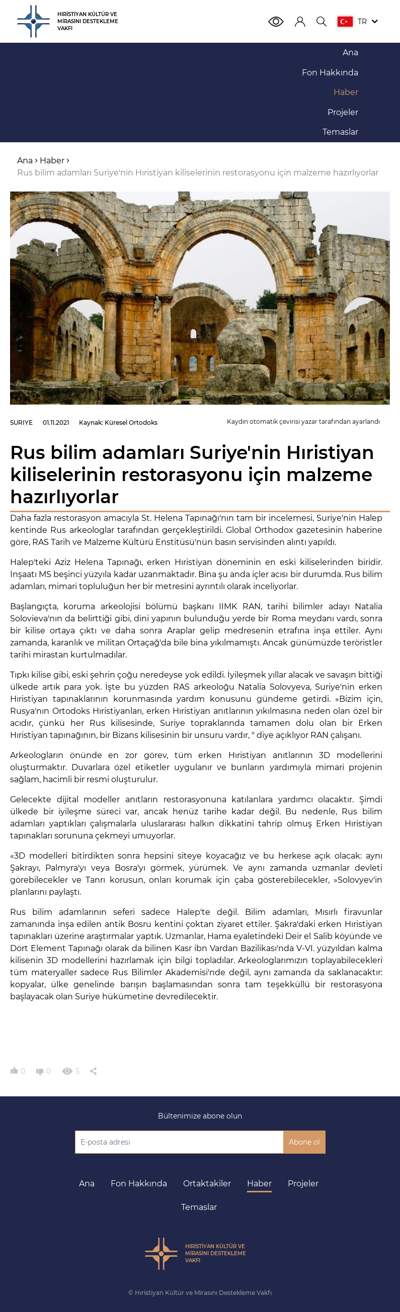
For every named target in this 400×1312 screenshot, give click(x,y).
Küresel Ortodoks (131, 422)
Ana (87, 1183)
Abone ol (304, 1142)
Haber (259, 1183)
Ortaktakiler (207, 1183)
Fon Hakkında (139, 1183)
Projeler (303, 1183)
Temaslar (199, 1207)
